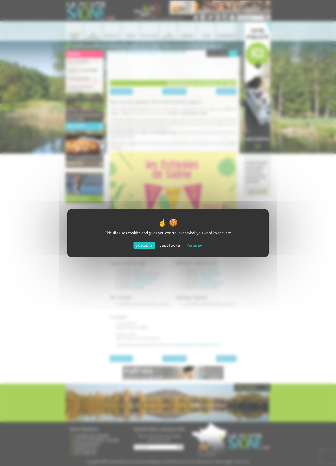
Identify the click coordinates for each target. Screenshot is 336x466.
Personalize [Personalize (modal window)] (194, 245)
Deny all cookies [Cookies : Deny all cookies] (170, 245)
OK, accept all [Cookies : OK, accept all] (144, 245)
